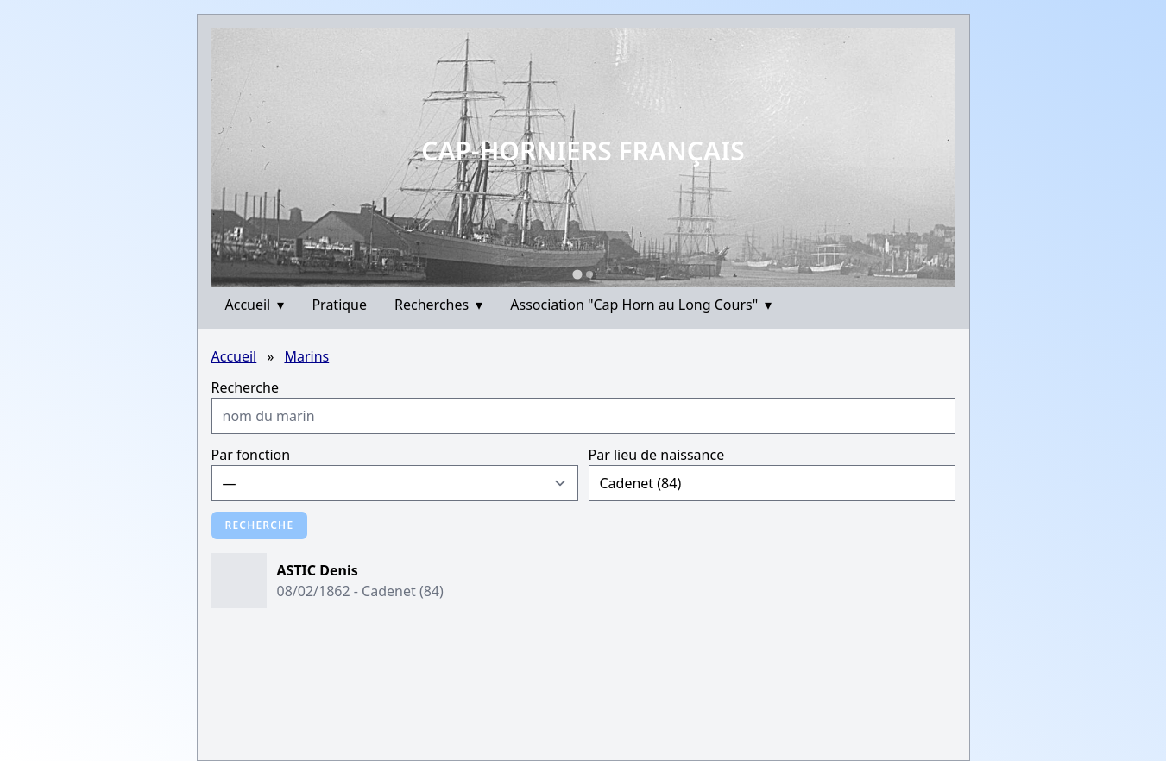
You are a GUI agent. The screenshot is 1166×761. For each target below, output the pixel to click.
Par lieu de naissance (657, 454)
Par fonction (251, 454)
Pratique (339, 304)
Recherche (245, 387)
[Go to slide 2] (589, 274)
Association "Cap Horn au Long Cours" (641, 304)
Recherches (438, 304)
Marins (306, 356)
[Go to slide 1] (577, 274)
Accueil (255, 304)
